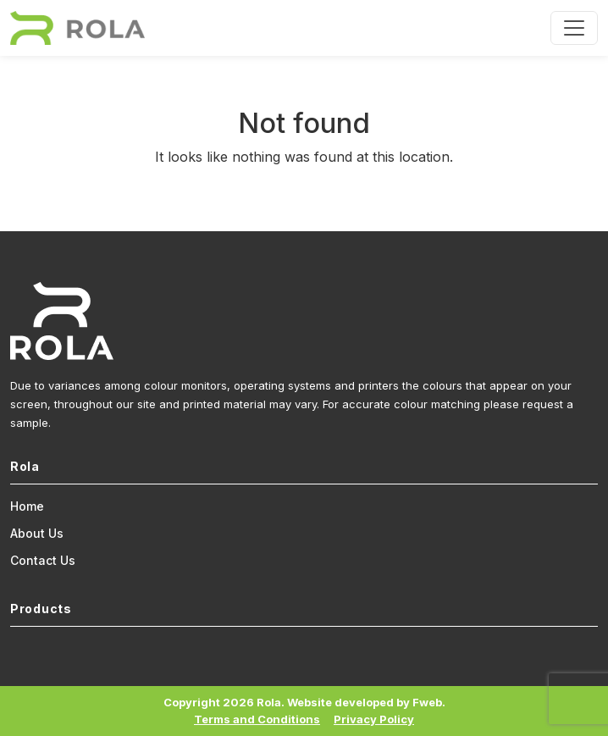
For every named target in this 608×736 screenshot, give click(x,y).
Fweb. (428, 702)
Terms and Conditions (257, 719)
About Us (37, 533)
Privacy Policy (374, 719)
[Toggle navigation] (574, 28)
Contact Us (42, 560)
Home (27, 506)
